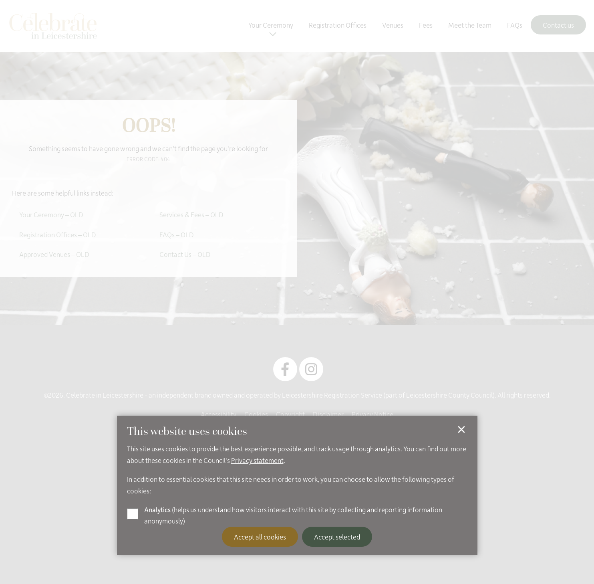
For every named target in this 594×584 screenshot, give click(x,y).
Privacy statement (257, 460)
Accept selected (337, 536)
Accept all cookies (260, 536)
